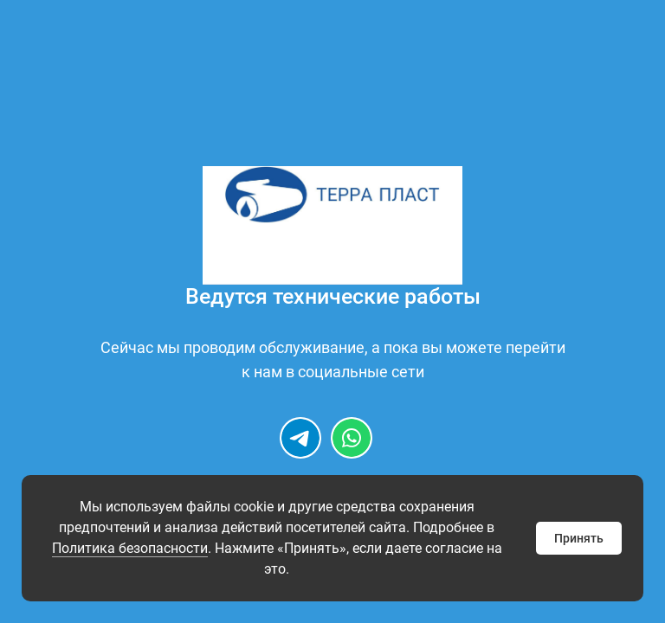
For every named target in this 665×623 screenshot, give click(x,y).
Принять (579, 538)
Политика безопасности (130, 548)
